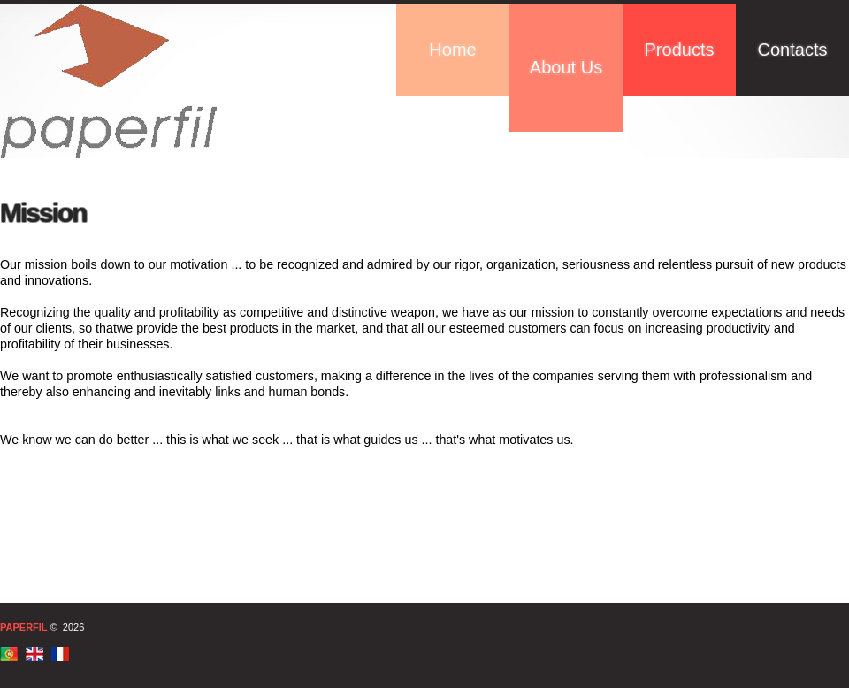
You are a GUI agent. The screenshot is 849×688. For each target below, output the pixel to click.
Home (452, 49)
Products (680, 49)
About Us (566, 67)
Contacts (793, 49)
